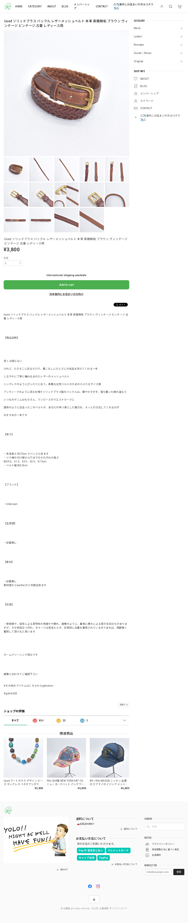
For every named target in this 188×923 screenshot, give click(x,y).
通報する (124, 705)
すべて (15, 720)
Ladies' (138, 36)
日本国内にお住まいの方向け (66, 294)
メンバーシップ (82, 6)
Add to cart (66, 284)
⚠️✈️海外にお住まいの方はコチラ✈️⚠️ (133, 6)
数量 (6, 258)
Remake (139, 44)
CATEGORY (35, 6)
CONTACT (102, 6)
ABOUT (51, 6)
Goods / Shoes (142, 53)
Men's (137, 28)
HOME (19, 6)
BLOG (65, 6)
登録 (178, 872)
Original (138, 61)
